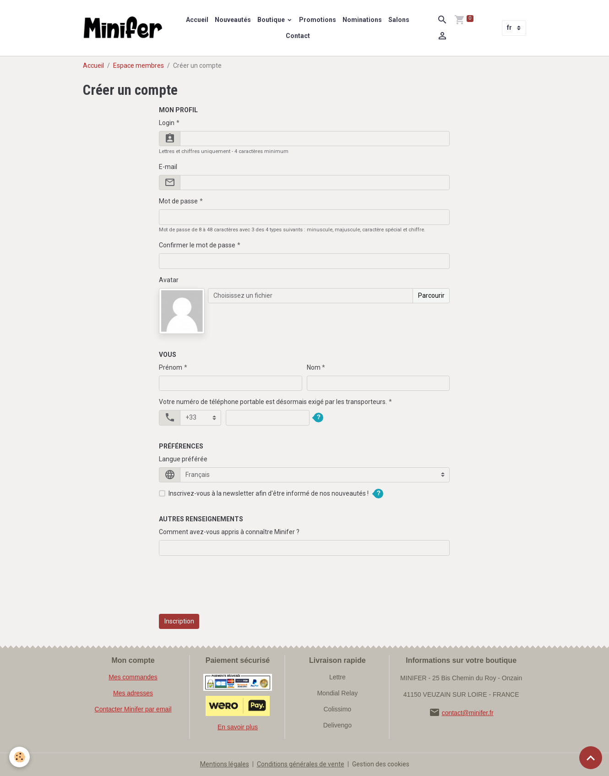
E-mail (168, 166)
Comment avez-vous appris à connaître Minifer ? (229, 532)
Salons (398, 19)
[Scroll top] (590, 757)
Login (166, 122)
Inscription (179, 621)
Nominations (362, 19)
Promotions (317, 19)
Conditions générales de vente (300, 764)
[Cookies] (19, 757)
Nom (314, 367)
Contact (298, 35)
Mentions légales (224, 764)
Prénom (170, 367)
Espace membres (138, 65)
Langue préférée (183, 459)
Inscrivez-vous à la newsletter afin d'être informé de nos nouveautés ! (269, 493)
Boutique (271, 19)
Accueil (197, 19)
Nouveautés (233, 19)
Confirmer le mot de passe (197, 245)
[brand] (124, 28)
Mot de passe (178, 201)
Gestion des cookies (380, 764)
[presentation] (228, 589)
